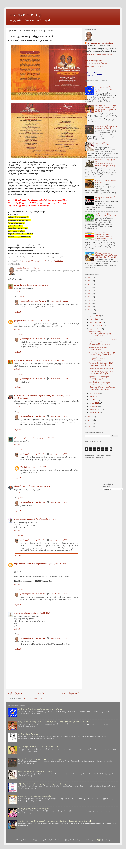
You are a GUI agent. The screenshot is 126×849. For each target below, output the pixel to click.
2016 (90, 310)
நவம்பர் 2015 (95, 319)
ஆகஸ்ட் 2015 (95, 329)
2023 (90, 287)
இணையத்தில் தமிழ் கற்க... (99, 344)
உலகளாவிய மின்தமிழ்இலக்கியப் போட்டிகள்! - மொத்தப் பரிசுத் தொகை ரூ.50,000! (104, 235)
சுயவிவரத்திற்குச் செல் (94, 60)
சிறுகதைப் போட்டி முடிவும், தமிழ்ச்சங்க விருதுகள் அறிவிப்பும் (42, 784)
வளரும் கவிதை (25, 14)
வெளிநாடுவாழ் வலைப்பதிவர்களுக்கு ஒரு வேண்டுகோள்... (100, 334)
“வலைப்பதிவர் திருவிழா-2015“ (101, 368)
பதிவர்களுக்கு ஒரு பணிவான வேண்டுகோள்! (105, 215)
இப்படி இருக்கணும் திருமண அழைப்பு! (33, 809)
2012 (90, 423)
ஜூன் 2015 (94, 396)
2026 (90, 277)
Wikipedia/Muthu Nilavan (94, 66)
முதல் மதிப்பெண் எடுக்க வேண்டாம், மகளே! (105, 144)
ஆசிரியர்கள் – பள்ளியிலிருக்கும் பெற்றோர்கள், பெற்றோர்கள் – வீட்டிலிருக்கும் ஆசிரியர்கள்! (54, 821)
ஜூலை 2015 (95, 393)
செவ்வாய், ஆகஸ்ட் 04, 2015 (38, 285)
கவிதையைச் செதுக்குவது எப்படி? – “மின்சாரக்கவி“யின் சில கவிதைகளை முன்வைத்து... (106, 163)
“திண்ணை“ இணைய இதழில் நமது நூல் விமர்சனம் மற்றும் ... (102, 388)
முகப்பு (41, 693)
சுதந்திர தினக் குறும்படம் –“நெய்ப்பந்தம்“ (98, 359)
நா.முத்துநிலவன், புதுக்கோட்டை (33, 301)
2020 (90, 297)
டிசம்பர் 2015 (95, 316)
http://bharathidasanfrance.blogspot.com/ (30, 564)
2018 (90, 303)
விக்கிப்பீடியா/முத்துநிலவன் (96, 63)
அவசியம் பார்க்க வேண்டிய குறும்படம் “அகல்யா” (100, 383)
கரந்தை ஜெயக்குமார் (22, 613)
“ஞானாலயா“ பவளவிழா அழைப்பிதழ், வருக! (99, 378)
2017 (90, 307)
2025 (90, 281)
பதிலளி (17, 292)
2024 (90, 284)
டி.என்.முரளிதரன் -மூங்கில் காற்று (27, 360)
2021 (90, 294)
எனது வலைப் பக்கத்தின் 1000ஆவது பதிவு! (35, 796)
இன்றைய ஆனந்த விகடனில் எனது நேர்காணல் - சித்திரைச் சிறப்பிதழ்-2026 (106, 255)
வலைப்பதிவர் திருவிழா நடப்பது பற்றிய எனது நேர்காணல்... (102, 353)
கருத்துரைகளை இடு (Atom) (32, 698)
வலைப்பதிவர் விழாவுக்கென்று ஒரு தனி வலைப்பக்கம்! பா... (103, 340)
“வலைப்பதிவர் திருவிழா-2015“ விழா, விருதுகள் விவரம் (101, 364)
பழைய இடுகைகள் (70, 693)
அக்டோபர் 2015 (96, 322)
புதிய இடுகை (15, 693)
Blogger (98, 840)
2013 (90, 420)
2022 (90, 290)
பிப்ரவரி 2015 (95, 409)
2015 (90, 313)
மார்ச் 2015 (94, 406)
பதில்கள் (20, 297)
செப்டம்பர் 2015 (96, 326)
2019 (90, 300)
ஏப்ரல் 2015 (94, 403)
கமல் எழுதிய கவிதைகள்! (28, 734)
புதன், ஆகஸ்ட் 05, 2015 (59, 301)
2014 (90, 417)
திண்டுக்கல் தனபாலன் (23, 438)
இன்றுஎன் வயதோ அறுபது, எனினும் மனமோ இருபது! (106, 127)
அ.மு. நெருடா (20, 285)
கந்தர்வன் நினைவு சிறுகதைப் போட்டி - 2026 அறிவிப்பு (39, 746)
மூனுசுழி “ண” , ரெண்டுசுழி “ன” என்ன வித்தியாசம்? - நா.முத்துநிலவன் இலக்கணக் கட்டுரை (106, 109)
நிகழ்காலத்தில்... (20, 320)
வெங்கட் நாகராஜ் (21, 486)
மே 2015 (93, 400)
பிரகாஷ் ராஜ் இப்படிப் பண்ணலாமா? (98, 348)
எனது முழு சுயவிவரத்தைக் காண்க (98, 54)
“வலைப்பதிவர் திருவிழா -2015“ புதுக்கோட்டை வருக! (101, 372)
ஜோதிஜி (23, 467)
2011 (90, 426)
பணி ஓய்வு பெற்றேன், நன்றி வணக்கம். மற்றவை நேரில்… (105, 89)
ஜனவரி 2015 (95, 413)
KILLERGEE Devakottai (23, 519)
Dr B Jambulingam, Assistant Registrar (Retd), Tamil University (39, 396)
